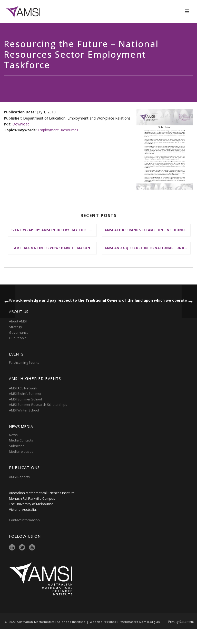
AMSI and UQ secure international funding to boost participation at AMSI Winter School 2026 (148, 248)
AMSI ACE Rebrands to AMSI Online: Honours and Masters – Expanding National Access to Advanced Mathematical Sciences (148, 230)
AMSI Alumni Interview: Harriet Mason (52, 248)
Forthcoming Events (24, 362)
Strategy (15, 327)
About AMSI (18, 321)
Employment (48, 129)
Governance (18, 332)
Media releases (21, 451)
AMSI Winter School (24, 410)
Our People (18, 338)
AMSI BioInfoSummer (25, 393)
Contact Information (25, 520)
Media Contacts (21, 440)
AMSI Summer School (25, 399)
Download (20, 124)
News (13, 435)
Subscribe (17, 446)
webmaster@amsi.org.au (140, 622)
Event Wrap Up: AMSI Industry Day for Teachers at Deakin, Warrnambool (53, 230)
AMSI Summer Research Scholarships (38, 404)
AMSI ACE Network (23, 388)
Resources (69, 129)
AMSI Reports (19, 477)
